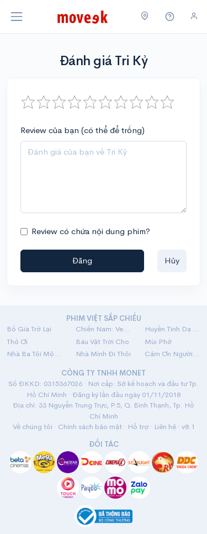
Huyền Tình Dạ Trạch (172, 329)
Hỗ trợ (138, 426)
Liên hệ (165, 426)
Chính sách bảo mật (90, 426)
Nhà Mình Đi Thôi (103, 353)
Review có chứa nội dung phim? (90, 231)
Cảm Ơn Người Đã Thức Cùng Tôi (172, 353)
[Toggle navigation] (16, 17)
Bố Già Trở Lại (29, 329)
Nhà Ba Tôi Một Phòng (34, 353)
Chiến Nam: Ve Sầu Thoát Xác (103, 329)
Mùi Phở (158, 341)
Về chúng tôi (32, 426)
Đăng (82, 260)
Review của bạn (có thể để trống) (82, 130)
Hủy (171, 260)
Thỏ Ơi (17, 341)
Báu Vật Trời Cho (102, 341)
